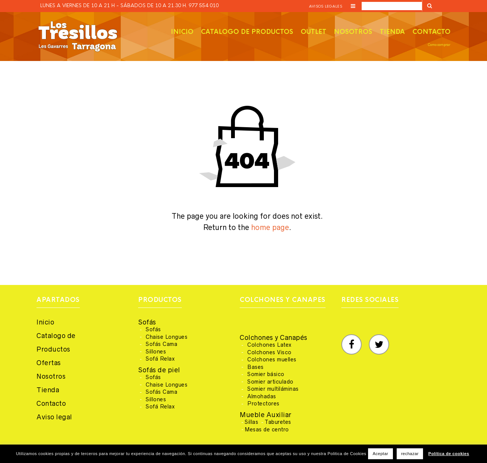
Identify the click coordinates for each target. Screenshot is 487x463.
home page (270, 227)
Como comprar (439, 45)
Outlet (313, 32)
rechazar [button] (410, 453)
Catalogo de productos (247, 32)
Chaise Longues (166, 337)
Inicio (182, 32)
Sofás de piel (159, 370)
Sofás (147, 322)
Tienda (392, 32)
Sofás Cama (161, 344)
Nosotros (353, 32)
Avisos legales (325, 6)
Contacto (431, 32)
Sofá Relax (160, 359)
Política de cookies (448, 453)
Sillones (156, 352)
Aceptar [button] (380, 453)
